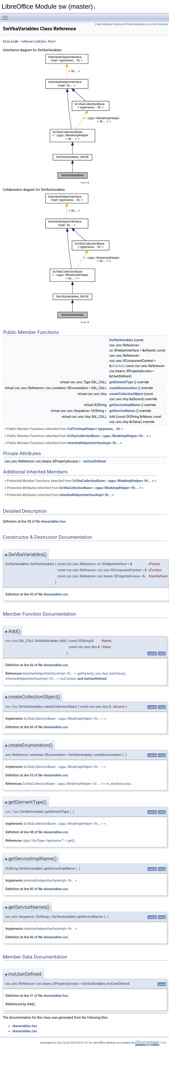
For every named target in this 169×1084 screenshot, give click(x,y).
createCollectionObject (126, 394)
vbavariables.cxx (55, 594)
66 (32, 665)
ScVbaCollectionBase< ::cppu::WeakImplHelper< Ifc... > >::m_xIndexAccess (77, 784)
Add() (31, 1004)
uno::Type (12, 812)
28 (29, 521)
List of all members (157, 24)
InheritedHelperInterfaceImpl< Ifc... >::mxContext (40, 679)
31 (32, 996)
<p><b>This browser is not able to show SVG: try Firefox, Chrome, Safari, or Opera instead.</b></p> (85, 116)
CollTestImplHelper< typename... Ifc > (95, 429)
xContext (117, 366)
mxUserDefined (94, 461)
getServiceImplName (124, 405)
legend (85, 182)
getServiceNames (122, 411)
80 (32, 889)
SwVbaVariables (121, 340)
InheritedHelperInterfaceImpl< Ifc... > (94, 443)
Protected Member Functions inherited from (80, 481)
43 (32, 594)
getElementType (121, 382)
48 (32, 832)
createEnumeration (123, 388)
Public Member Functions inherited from (63, 429)
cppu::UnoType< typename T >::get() (49, 840)
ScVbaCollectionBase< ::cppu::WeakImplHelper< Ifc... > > (109, 436)
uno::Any (11, 641)
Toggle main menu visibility (6, 15)
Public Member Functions (109, 24)
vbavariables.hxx (38, 41)
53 (32, 775)
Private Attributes (135, 24)
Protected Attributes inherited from (73, 488)
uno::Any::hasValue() (110, 673)
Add (112, 417)
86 (32, 937)
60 (32, 727)
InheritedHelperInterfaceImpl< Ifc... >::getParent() (58, 673)
